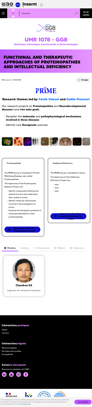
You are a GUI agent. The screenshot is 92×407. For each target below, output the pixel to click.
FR (13, 10)
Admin (4, 330)
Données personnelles (11, 351)
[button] (3, 13)
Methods (59, 248)
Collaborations (41, 248)
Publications (77, 248)
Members (10, 248)
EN (13, 16)
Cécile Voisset (48, 99)
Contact (5, 333)
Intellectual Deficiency (63, 163)
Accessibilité (7, 354)
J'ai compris (83, 402)
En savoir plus (26, 404)
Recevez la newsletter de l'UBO (15, 369)
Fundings (25, 248)
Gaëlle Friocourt (78, 99)
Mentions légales (9, 348)
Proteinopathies (14, 163)
